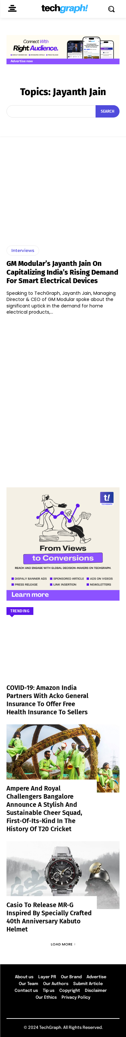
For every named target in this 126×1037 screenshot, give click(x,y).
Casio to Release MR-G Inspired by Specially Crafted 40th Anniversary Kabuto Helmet (49, 917)
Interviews (22, 250)
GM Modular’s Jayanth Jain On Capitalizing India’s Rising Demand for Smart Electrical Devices (62, 272)
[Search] (108, 111)
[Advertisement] (63, 398)
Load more (63, 944)
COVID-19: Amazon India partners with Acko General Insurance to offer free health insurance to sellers (47, 700)
